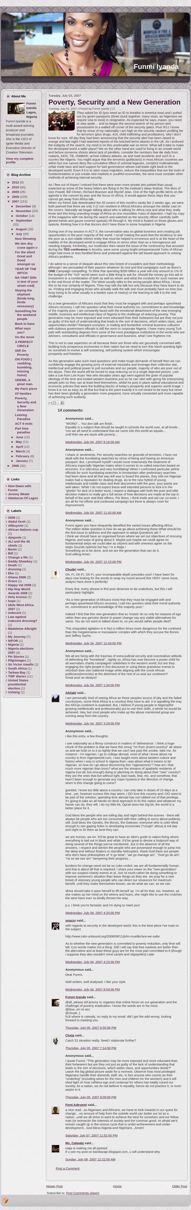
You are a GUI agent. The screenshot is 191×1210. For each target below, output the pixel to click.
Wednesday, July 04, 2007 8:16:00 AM (92, 442)
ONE (51, 271)
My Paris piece (26, 388)
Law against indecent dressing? (22, 619)
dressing (14, 569)
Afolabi (70, 693)
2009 (16, 192)
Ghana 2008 (17, 577)
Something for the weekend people (26, 315)
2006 (16, 465)
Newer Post (54, 1186)
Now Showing (25, 238)
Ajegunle (14, 537)
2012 (16, 182)
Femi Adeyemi (76, 1105)
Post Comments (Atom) (82, 1193)
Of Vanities (23, 393)
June (20, 437)
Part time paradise (22, 430)
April (20, 446)
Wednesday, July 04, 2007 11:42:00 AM (93, 512)
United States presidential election (18, 684)
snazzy (70, 920)
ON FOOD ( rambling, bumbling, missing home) (23, 367)
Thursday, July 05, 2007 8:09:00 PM (90, 1097)
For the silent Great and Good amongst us (25, 258)
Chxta (69, 1035)
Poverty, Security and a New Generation (25, 404)
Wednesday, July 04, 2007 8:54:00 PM (92, 989)
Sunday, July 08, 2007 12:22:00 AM (90, 1159)
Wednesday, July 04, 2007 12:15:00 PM (93, 562)
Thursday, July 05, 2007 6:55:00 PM (90, 1027)
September (24, 220)
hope (12, 601)
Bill (10, 553)
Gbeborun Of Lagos (23, 498)
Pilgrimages (17, 660)
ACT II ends (24, 423)
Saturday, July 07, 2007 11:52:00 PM (91, 1135)
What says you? (23, 330)
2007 (16, 201)
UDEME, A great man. (24, 382)
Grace (12, 581)
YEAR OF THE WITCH (26, 271)
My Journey (17, 636)
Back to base (25, 323)
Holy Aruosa (17, 597)
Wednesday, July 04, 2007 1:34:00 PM (92, 685)
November (24, 211)
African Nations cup (23, 529)
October (22, 216)
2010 (16, 187)
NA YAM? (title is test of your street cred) (26, 281)
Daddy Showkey (20, 561)
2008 (16, 196)
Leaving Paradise (23, 417)
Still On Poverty (22, 352)
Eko (11, 573)
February (23, 456)
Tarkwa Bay (16, 672)
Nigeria (13, 644)
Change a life (18, 557)
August (22, 229)
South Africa (17, 668)
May (19, 442)
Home (117, 1186)
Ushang (14, 692)
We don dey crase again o (26, 245)
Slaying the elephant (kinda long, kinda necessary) (25, 298)
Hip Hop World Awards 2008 (19, 591)
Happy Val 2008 (19, 585)
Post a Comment (68, 1168)
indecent (14, 613)
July (19, 234)
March (21, 451)
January (22, 461)
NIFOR (13, 640)
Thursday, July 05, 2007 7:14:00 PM (90, 1048)
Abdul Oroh (17, 521)
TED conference (75, 249)
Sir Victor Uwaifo (21, 664)
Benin (12, 549)
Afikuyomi (16, 525)
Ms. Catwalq (74, 1143)
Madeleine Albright (22, 628)
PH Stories (16, 656)
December (24, 206)
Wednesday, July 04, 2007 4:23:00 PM (92, 962)
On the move (24, 337)
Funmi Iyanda (156, 66)
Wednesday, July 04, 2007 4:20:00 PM (92, 913)
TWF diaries (17, 676)
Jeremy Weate (18, 494)
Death (12, 565)
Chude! (70, 569)
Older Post (179, 1186)
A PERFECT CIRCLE (24, 344)
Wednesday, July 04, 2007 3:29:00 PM (92, 723)
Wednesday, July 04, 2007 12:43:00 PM (93, 643)
